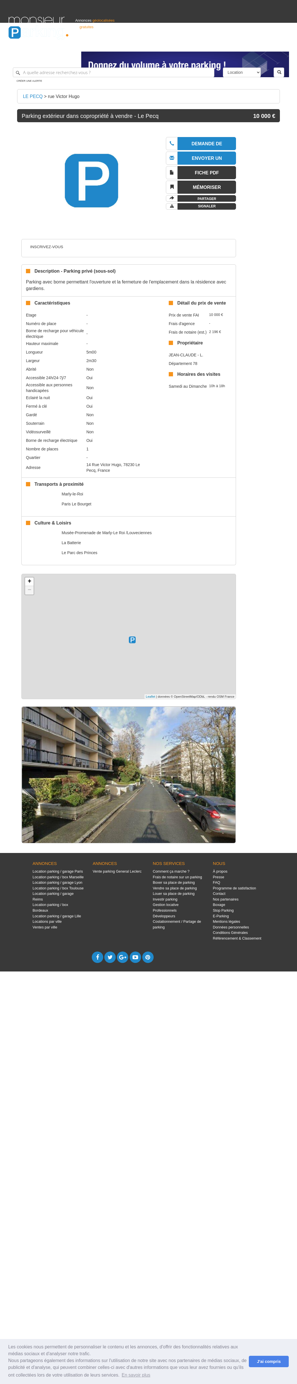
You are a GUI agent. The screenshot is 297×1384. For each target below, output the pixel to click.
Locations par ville (47, 921)
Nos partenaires (226, 899)
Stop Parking (223, 910)
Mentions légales (226, 921)
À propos (220, 871)
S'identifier (217, 44)
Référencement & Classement (237, 938)
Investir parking (165, 899)
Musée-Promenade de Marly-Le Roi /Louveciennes (107, 532)
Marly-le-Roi (72, 494)
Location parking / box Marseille (58, 877)
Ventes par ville (44, 927)
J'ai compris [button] (268, 1361)
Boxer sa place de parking (174, 882)
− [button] (29, 590)
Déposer (236, 44)
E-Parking (221, 916)
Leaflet (150, 696)
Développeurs (164, 916)
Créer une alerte (29, 80)
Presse (218, 877)
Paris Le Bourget (76, 504)
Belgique (267, 44)
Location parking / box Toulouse (58, 888)
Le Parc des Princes (79, 552)
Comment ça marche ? (171, 871)
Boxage (219, 905)
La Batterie (71, 542)
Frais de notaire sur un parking (177, 877)
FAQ (216, 882)
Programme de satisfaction (234, 888)
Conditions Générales (230, 932)
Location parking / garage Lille (56, 916)
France (251, 44)
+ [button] (29, 581)
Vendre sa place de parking (175, 888)
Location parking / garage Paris (57, 871)
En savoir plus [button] (136, 1375)
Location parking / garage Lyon (57, 882)
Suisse (283, 44)
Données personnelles (231, 927)
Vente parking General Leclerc (117, 871)
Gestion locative (166, 905)
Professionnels (194, 44)
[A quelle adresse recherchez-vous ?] (113, 72)
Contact (219, 893)
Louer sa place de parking (174, 893)
